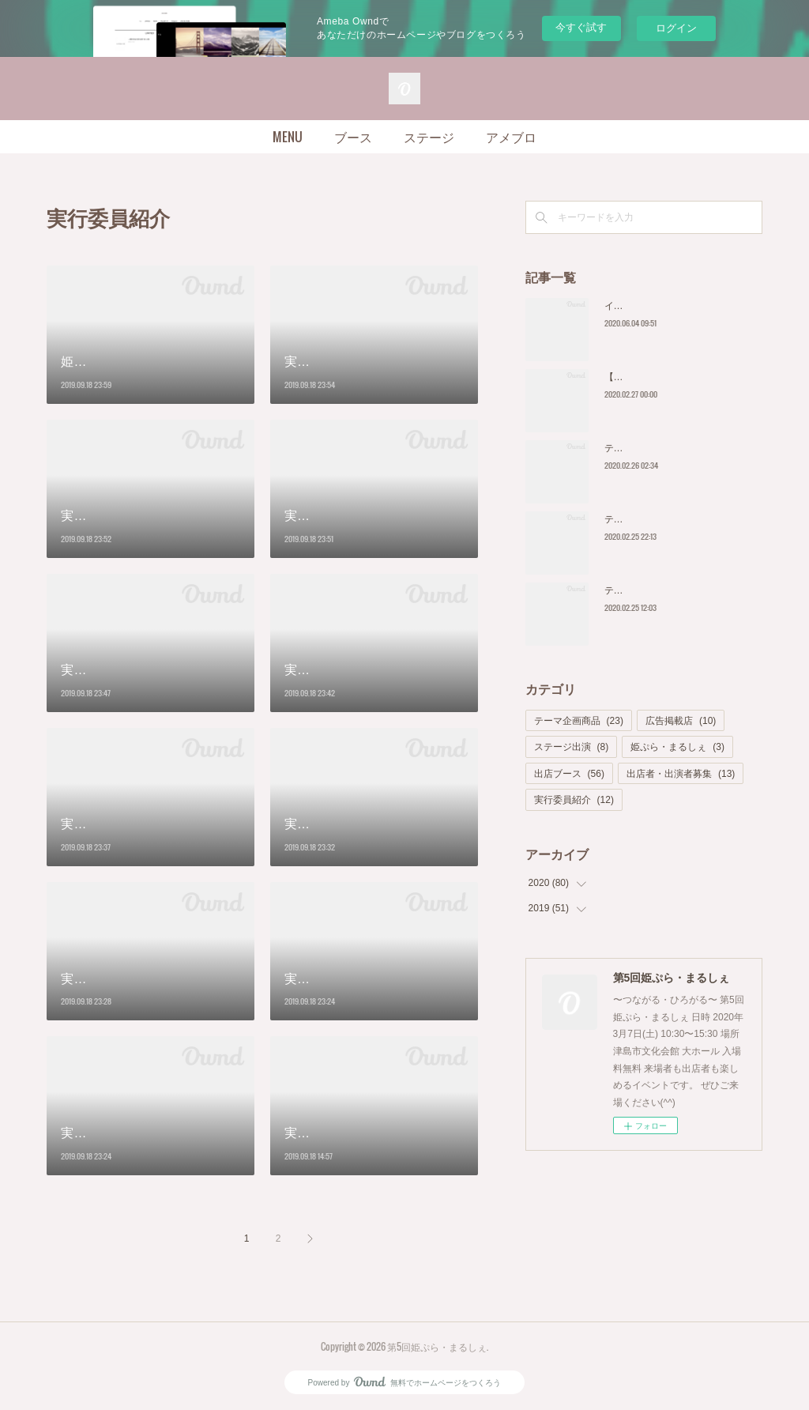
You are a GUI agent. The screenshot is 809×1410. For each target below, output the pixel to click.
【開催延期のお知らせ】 (656, 377)
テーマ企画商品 (578, 720)
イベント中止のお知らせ (656, 305)
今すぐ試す (581, 27)
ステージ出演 (571, 746)
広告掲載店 (680, 720)
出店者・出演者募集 (681, 773)
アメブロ (511, 136)
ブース (353, 136)
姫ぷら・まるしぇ (677, 746)
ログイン (676, 28)
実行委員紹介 (574, 799)
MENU (288, 136)
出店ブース (569, 773)
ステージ (429, 136)
